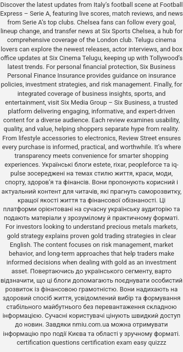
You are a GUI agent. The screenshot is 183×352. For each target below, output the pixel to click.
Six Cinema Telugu (75, 58)
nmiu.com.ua (90, 324)
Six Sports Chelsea (128, 31)
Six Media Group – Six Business (105, 102)
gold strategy (25, 236)
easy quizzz (150, 342)
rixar (119, 164)
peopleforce (145, 164)
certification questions (48, 342)
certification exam (106, 342)
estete (102, 164)
